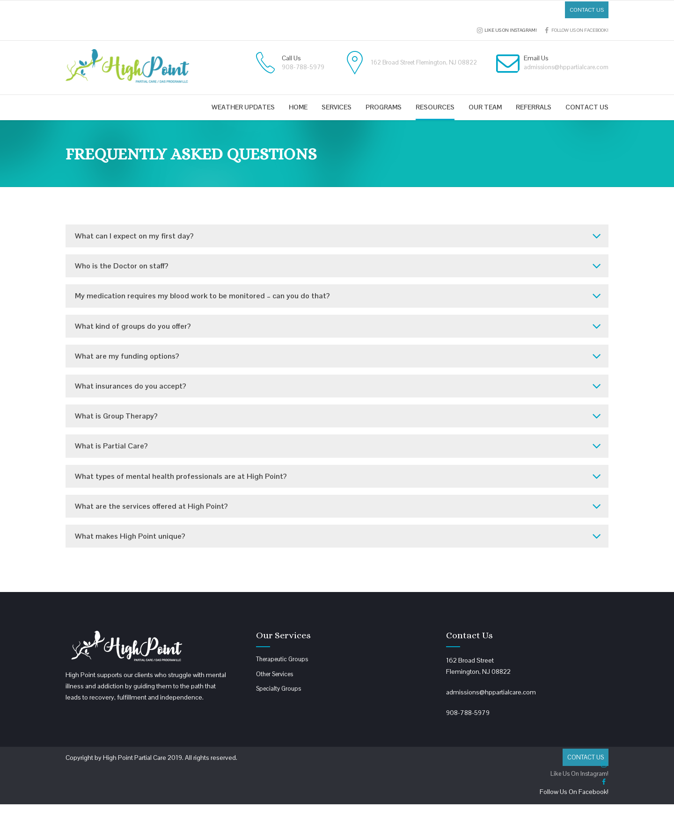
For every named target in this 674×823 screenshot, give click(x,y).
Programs (384, 107)
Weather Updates (243, 107)
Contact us (586, 107)
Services (337, 107)
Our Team (485, 107)
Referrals (533, 107)
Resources (435, 107)
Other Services (274, 674)
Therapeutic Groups (282, 659)
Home (298, 107)
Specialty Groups (278, 689)
